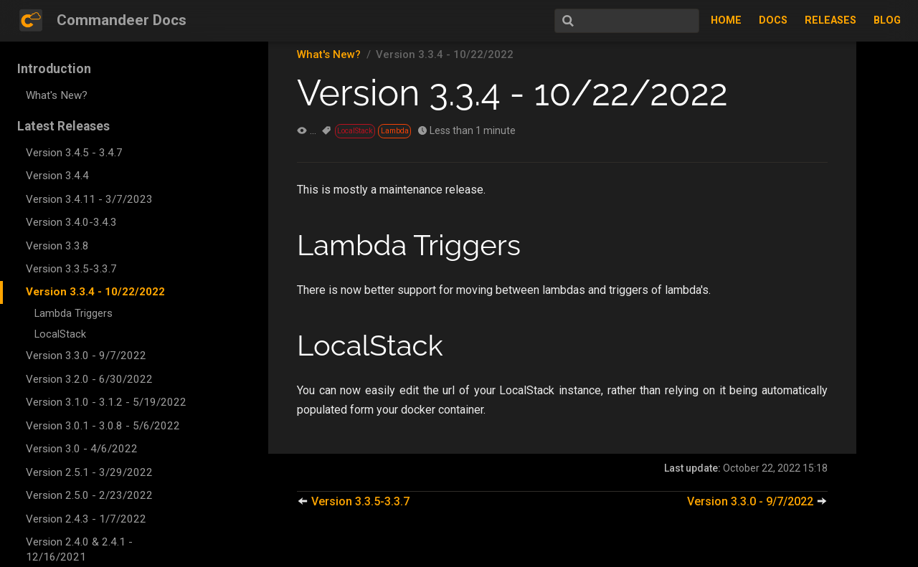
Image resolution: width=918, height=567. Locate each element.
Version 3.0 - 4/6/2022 (82, 448)
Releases (830, 20)
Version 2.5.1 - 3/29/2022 (89, 472)
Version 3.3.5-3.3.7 (71, 268)
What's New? (56, 95)
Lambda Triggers (73, 314)
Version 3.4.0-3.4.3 (71, 222)
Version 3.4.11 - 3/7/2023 (89, 199)
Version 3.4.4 (57, 175)
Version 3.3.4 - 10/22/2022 (95, 291)
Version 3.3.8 (57, 245)
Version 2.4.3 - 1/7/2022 (86, 519)
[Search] (626, 21)
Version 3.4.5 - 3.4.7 (74, 152)
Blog (887, 20)
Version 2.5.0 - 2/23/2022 (89, 495)
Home (726, 20)
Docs (773, 20)
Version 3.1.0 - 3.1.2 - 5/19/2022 (106, 402)
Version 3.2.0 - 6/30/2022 (89, 379)
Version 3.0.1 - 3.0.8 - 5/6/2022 (103, 425)
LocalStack (60, 334)
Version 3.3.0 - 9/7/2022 (86, 355)
